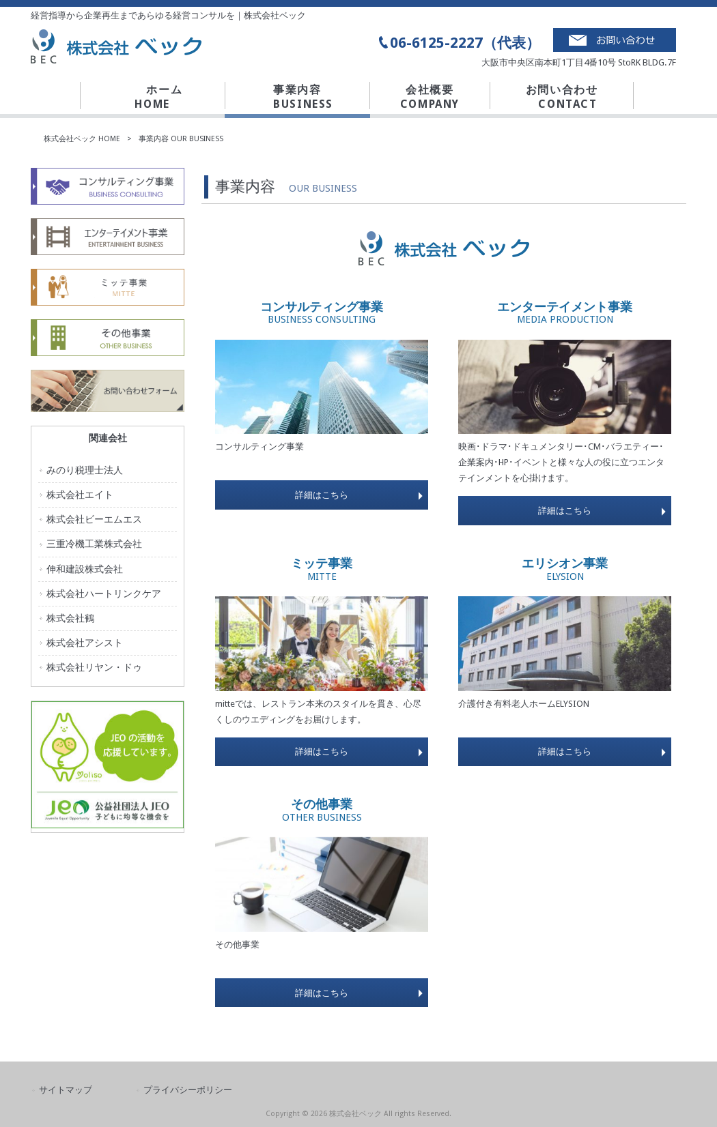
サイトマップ (65, 1090)
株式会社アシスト (84, 642)
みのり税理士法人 (84, 470)
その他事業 (321, 810)
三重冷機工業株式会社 (94, 543)
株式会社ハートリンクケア (103, 593)
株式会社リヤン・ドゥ (94, 667)
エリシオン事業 (564, 569)
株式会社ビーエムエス (94, 519)
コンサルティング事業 (321, 312)
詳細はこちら (321, 495)
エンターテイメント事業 (564, 312)
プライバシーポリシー (187, 1090)
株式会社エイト (79, 494)
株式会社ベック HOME (82, 138)
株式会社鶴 (70, 618)
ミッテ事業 (321, 569)
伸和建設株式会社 (84, 569)
